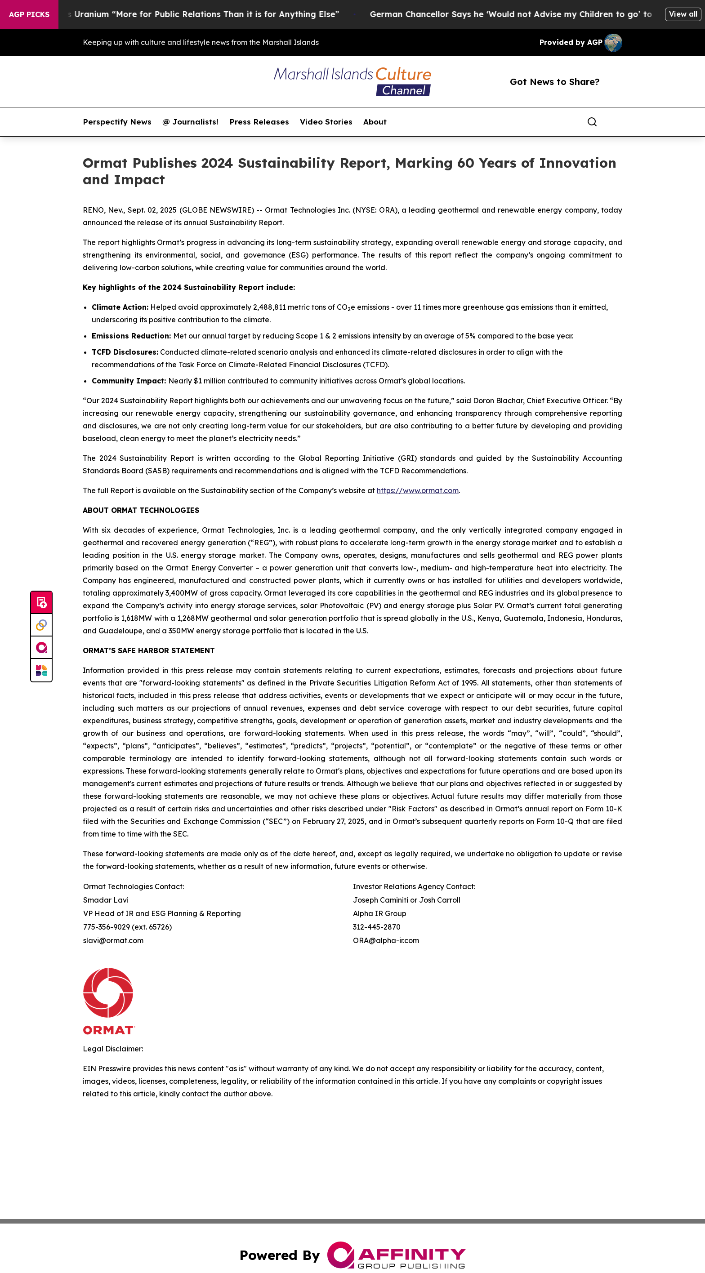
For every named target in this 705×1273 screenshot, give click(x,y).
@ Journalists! (190, 121)
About (375, 121)
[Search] (592, 121)
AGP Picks (29, 14)
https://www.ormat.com (418, 490)
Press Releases (259, 121)
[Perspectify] (41, 625)
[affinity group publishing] (41, 647)
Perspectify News (117, 121)
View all (683, 13)
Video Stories (326, 121)
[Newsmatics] (41, 670)
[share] (616, 122)
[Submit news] (41, 603)
